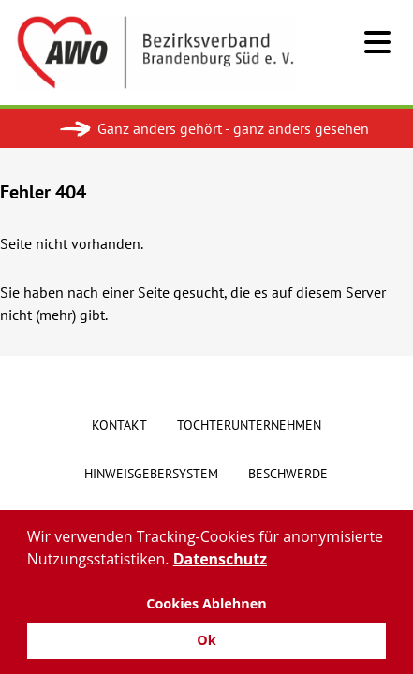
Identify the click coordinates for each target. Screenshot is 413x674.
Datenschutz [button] (220, 559)
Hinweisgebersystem (151, 473)
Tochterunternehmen (249, 425)
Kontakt (119, 425)
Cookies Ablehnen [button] (206, 603)
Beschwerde (288, 473)
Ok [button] (206, 640)
